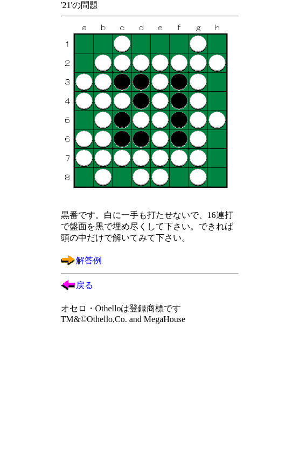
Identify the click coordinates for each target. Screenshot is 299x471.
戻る (84, 285)
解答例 (89, 260)
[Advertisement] (150, 401)
